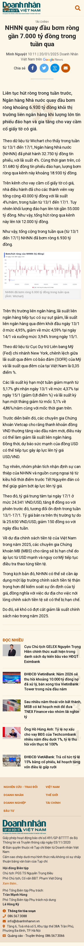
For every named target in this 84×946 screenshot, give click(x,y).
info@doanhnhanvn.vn (21, 921)
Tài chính (42, 21)
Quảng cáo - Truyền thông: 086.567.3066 (34, 936)
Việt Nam (53, 787)
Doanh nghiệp (15, 802)
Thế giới (52, 795)
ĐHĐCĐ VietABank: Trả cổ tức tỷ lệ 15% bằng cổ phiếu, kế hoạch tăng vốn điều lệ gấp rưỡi (52, 762)
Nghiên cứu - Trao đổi (21, 787)
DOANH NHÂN (14, 795)
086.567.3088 (15, 916)
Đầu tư (9, 810)
